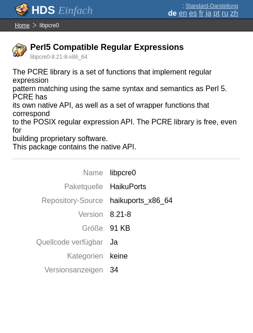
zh (234, 13)
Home (22, 25)
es (193, 13)
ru (224, 13)
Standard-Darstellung (212, 6)
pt (217, 13)
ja (208, 13)
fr (201, 13)
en (183, 13)
